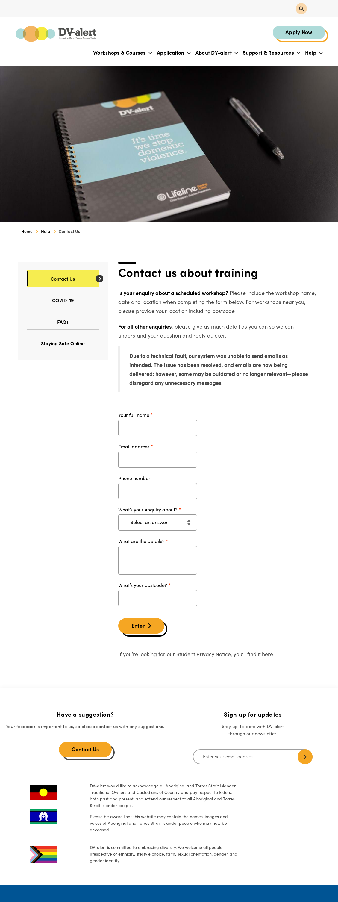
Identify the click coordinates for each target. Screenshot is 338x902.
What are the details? (141, 541)
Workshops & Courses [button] (122, 53)
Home (27, 232)
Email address (133, 447)
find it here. (261, 654)
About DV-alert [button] (216, 53)
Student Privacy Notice (203, 654)
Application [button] (173, 53)
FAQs (78, 322)
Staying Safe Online (70, 343)
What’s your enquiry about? (148, 510)
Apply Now (298, 32)
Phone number (134, 478)
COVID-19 (75, 300)
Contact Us (75, 279)
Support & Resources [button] (271, 53)
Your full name (133, 415)
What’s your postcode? (142, 585)
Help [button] (313, 53)
